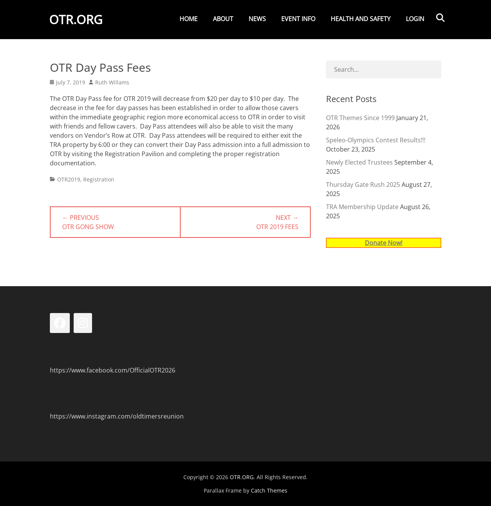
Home (189, 19)
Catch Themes (269, 490)
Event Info (298, 19)
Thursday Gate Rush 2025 (363, 184)
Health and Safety (360, 19)
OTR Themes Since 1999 (360, 118)
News (257, 19)
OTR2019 (68, 179)
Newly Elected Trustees (359, 162)
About (223, 19)
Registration (98, 179)
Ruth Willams (112, 82)
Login (415, 19)
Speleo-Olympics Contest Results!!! (375, 140)
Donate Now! (383, 243)
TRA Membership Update (362, 207)
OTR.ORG (76, 20)
